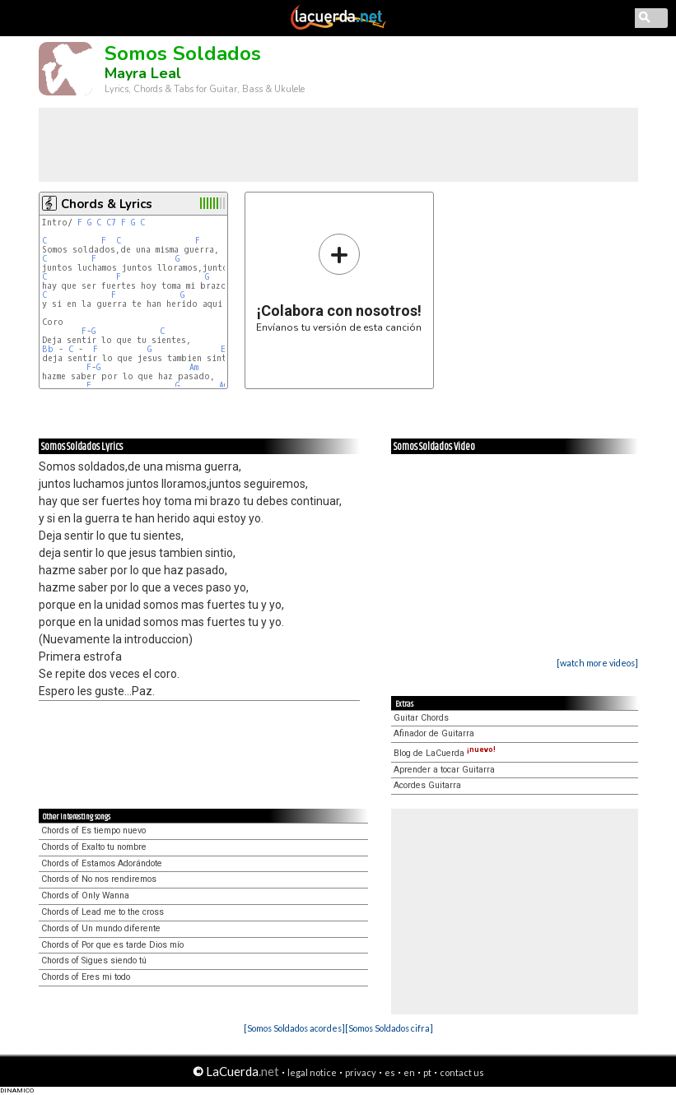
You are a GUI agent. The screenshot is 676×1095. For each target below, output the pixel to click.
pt (427, 1072)
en (409, 1072)
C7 (111, 222)
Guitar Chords (421, 717)
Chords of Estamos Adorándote (101, 863)
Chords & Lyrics (106, 204)
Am (193, 367)
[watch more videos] (597, 662)
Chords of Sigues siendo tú (94, 960)
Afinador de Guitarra (434, 733)
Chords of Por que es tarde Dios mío (112, 945)
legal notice (312, 1072)
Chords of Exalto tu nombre (94, 847)
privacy (360, 1072)
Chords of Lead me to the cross (102, 912)
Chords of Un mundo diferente (101, 928)
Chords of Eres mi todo (85, 977)
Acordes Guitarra (427, 785)
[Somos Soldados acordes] (294, 1028)
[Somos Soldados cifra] (389, 1028)
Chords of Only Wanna (85, 895)
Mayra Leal (143, 73)
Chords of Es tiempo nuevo (93, 830)
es (390, 1072)
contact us (462, 1072)
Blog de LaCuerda (445, 753)
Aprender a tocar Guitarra (444, 769)
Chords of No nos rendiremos (98, 879)
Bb (48, 349)
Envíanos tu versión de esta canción (339, 282)
